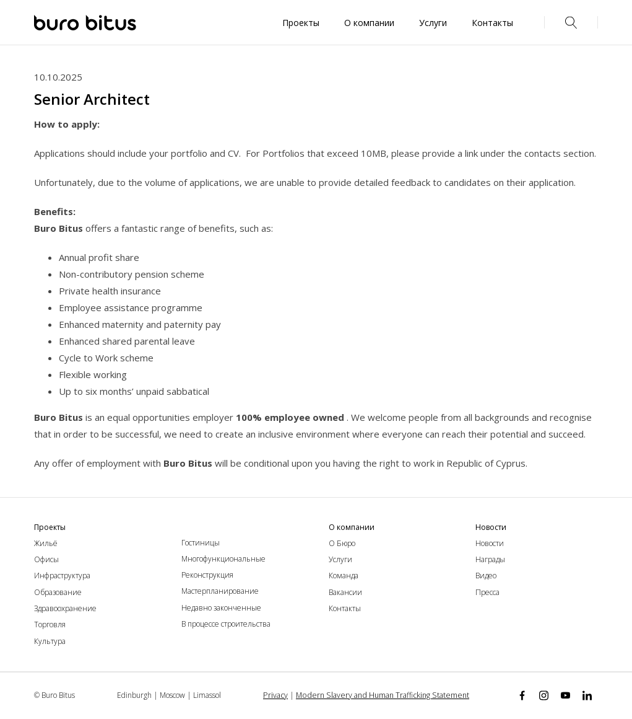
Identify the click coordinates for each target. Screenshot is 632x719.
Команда (343, 575)
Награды (490, 559)
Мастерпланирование (220, 591)
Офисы (46, 559)
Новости (489, 543)
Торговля (50, 624)
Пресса (487, 592)
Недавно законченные (221, 607)
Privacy (280, 695)
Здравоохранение (65, 608)
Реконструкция (207, 575)
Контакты (345, 608)
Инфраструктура (62, 575)
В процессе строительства (226, 624)
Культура (50, 641)
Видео (485, 575)
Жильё (46, 543)
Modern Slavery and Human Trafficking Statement (383, 695)
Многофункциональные (223, 559)
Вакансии (345, 592)
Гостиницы (200, 542)
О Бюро (342, 543)
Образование (58, 592)
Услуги (340, 559)
